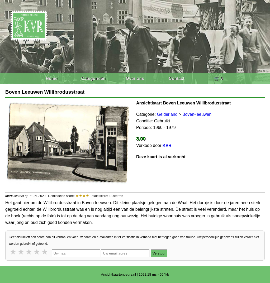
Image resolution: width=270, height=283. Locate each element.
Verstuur (159, 253)
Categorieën (93, 78)
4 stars (37, 251)
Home (51, 78)
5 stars (45, 251)
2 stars (21, 251)
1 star (13, 251)
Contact (177, 78)
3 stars (29, 251)
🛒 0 (218, 78)
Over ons (135, 78)
